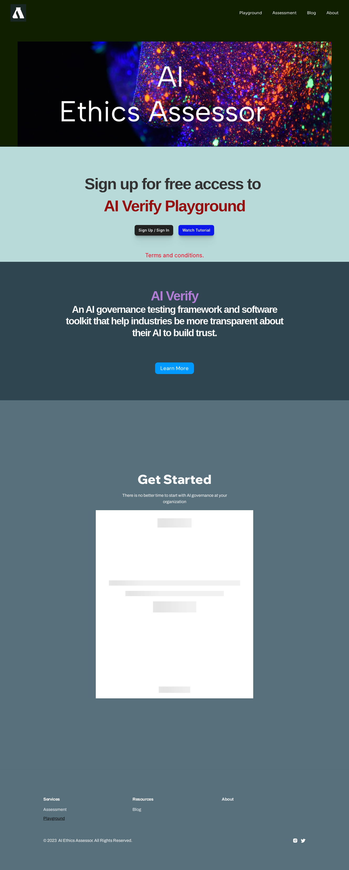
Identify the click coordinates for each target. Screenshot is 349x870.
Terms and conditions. (174, 255)
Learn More (174, 368)
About (228, 799)
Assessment (55, 809)
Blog (137, 809)
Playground (54, 818)
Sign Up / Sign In (154, 230)
